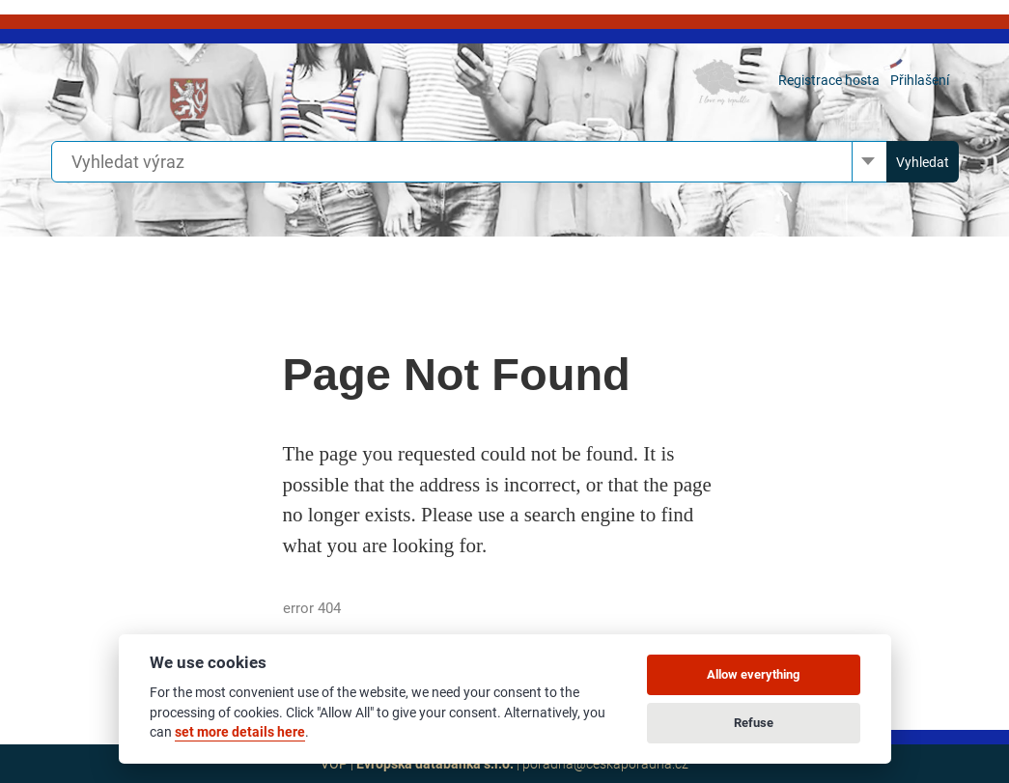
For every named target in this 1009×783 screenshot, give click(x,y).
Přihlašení (919, 80)
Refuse (753, 722)
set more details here (240, 732)
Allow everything (753, 674)
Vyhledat (922, 162)
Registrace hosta (829, 80)
